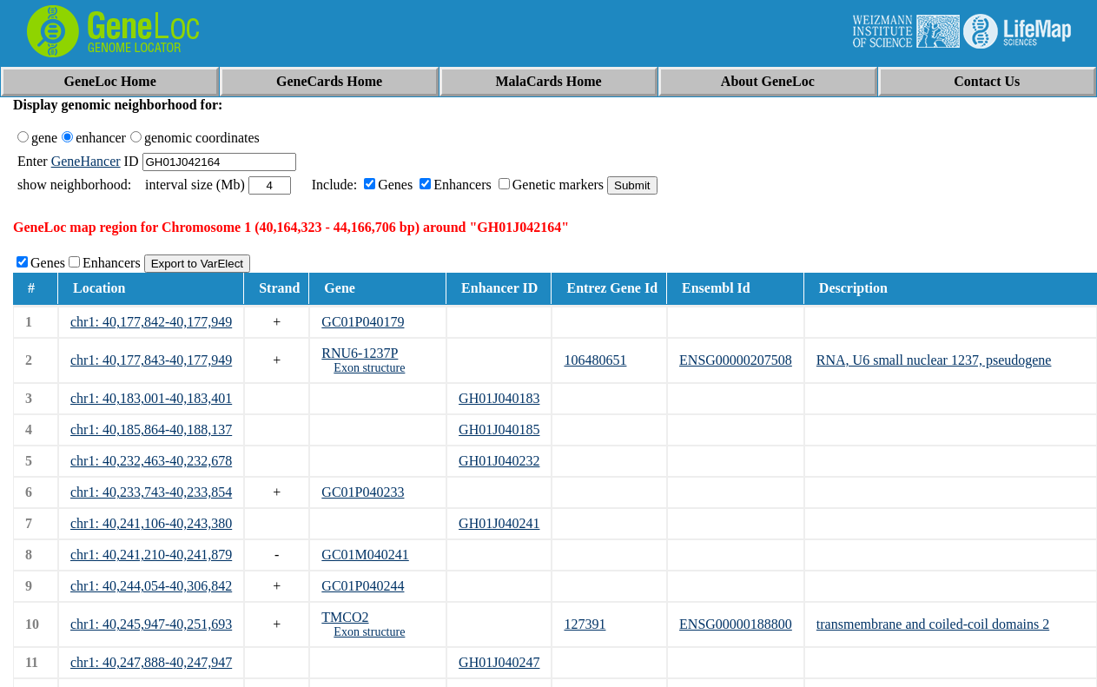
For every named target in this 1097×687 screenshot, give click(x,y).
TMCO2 (344, 617)
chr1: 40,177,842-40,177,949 (151, 321)
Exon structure (369, 367)
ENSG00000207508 (735, 360)
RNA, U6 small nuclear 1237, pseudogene (934, 360)
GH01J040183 (499, 398)
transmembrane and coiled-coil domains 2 (932, 624)
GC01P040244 (362, 585)
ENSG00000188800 (735, 624)
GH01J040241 (499, 523)
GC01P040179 (362, 321)
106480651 (595, 360)
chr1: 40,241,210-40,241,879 (151, 554)
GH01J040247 (499, 662)
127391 (584, 624)
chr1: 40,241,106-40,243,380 (151, 523)
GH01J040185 (499, 429)
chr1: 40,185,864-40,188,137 (151, 429)
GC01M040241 (364, 554)
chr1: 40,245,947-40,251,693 (151, 624)
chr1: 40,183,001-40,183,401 (151, 398)
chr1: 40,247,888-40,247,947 (151, 662)
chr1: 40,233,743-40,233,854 (151, 492)
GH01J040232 (499, 460)
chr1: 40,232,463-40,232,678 (151, 460)
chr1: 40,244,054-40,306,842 (151, 585)
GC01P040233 (362, 492)
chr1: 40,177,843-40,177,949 (151, 360)
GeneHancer (86, 161)
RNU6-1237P (359, 353)
